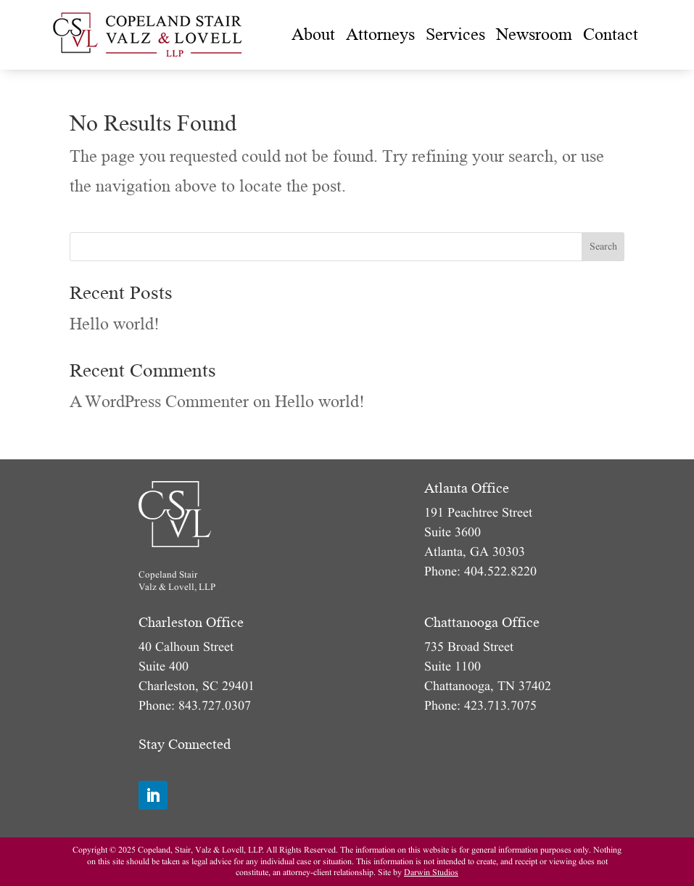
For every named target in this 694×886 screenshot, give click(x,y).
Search (603, 246)
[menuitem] (313, 34)
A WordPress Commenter (159, 402)
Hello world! (115, 324)
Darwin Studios (431, 872)
